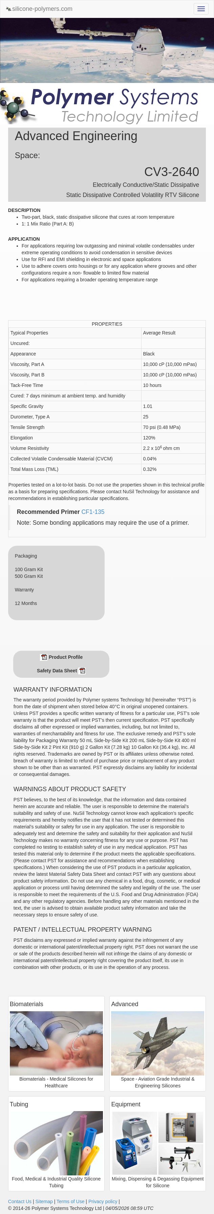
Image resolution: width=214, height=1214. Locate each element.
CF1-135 (92, 511)
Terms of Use (70, 1201)
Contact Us (19, 1201)
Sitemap (43, 1201)
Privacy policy (102, 1201)
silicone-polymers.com (38, 9)
